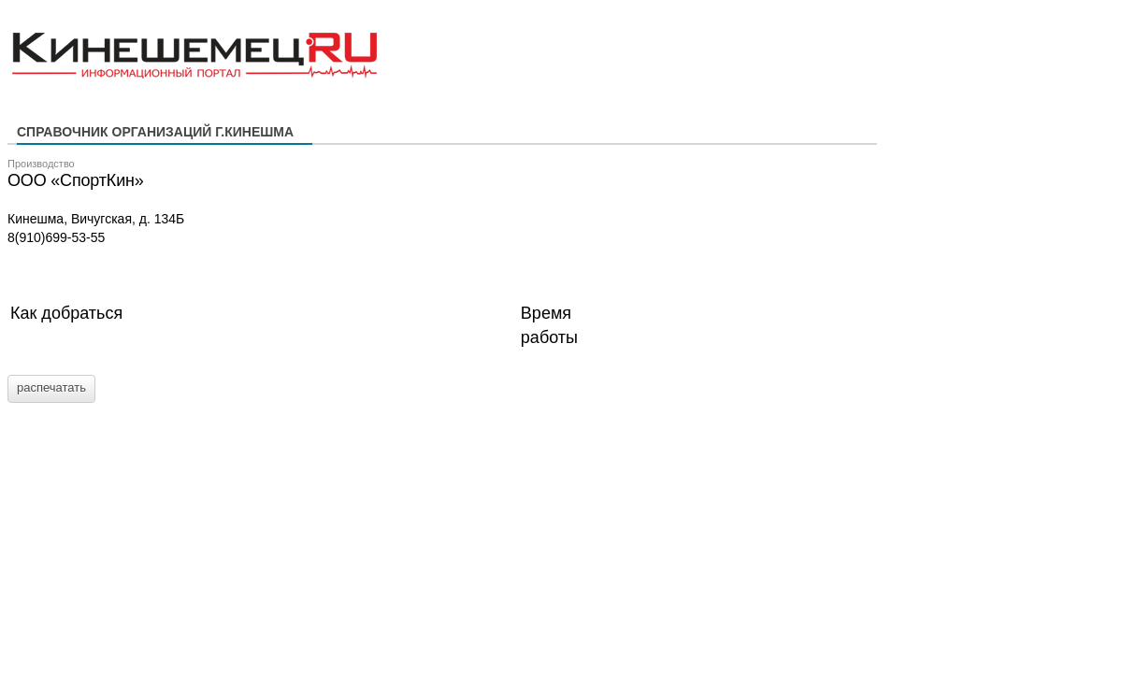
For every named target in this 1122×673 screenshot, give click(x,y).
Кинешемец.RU (81, 19)
